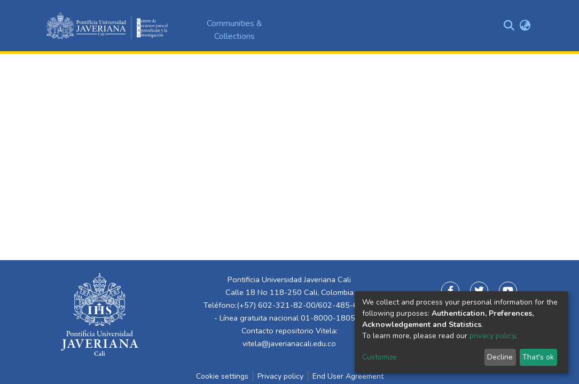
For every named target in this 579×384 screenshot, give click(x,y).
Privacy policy (280, 376)
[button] (525, 25)
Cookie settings (222, 376)
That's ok (538, 357)
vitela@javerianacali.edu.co (289, 343)
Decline (500, 357)
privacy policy (492, 336)
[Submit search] (509, 26)
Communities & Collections (234, 30)
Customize (379, 357)
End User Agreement (348, 376)
